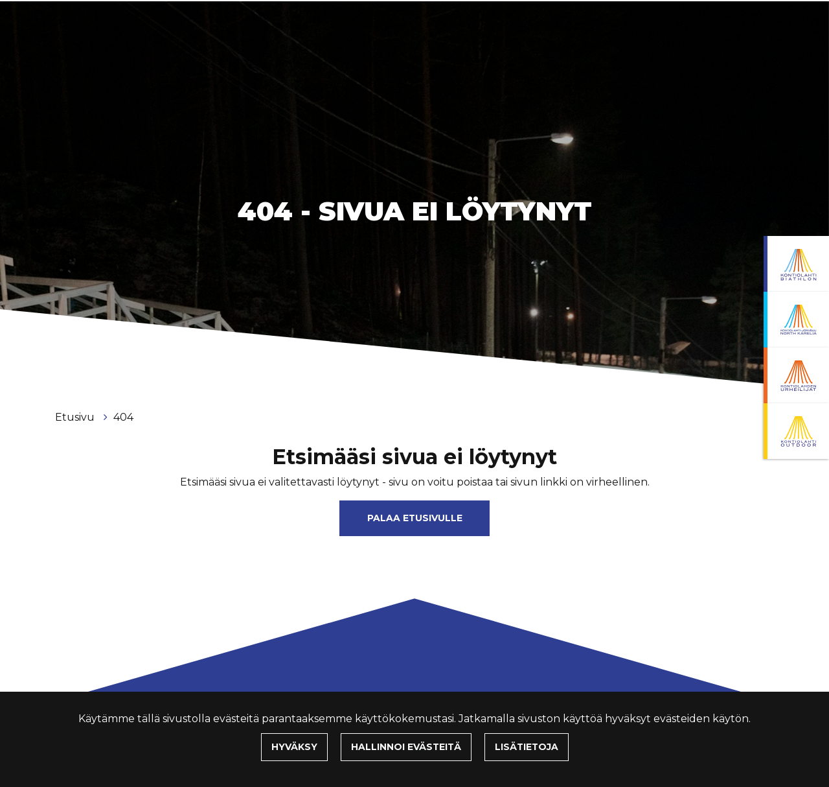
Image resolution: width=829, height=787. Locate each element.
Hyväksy (294, 747)
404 (123, 417)
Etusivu (76, 417)
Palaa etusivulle (414, 518)
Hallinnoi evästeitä (406, 747)
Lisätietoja (526, 747)
